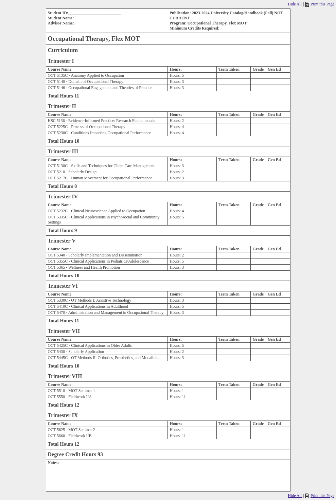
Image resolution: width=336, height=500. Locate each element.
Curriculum (63, 50)
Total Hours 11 (63, 96)
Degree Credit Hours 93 (75, 454)
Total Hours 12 (63, 405)
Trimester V (62, 241)
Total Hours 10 (63, 141)
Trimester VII (64, 331)
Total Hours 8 (62, 186)
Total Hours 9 (62, 230)
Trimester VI (63, 286)
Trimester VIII (65, 376)
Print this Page (319, 4)
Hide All (295, 4)
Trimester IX (63, 415)
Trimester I (61, 61)
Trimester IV (63, 196)
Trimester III (63, 151)
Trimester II (62, 106)
